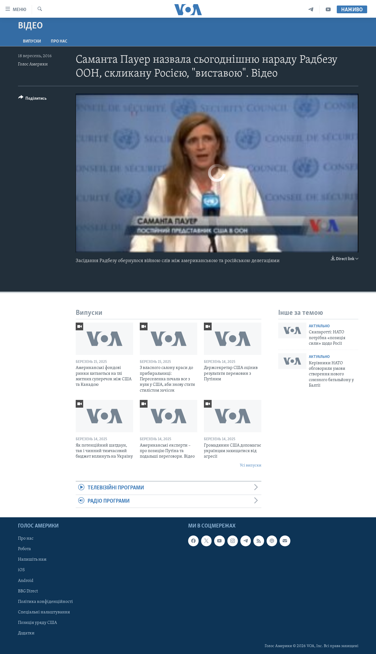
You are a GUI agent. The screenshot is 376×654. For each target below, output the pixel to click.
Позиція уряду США (37, 623)
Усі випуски (250, 465)
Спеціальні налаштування (44, 612)
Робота (24, 549)
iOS (21, 570)
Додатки (26, 633)
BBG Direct (28, 591)
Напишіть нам (32, 559)
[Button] (32, 99)
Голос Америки (33, 64)
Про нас (59, 41)
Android (25, 580)
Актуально (319, 326)
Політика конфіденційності (45, 602)
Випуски (32, 41)
